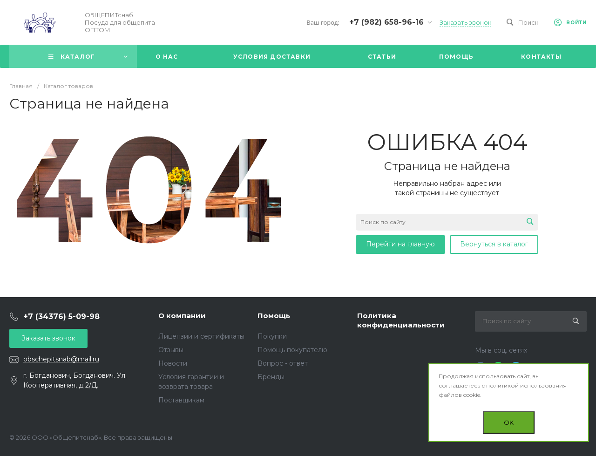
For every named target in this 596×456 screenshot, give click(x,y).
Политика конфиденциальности (401, 320)
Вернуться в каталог (494, 244)
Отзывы (170, 350)
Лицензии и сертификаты (201, 336)
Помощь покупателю (292, 350)
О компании (182, 315)
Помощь (273, 315)
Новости (172, 363)
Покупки (272, 336)
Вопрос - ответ (282, 363)
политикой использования (526, 385)
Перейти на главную (400, 244)
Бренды (270, 377)
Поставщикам (181, 400)
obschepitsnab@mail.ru (61, 359)
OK (509, 422)
